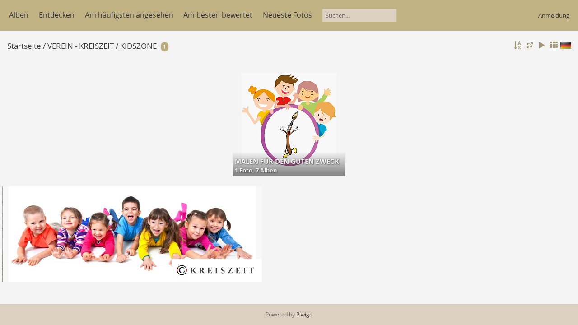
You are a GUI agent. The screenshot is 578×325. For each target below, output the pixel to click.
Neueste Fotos (287, 15)
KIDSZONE (138, 46)
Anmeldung (553, 15)
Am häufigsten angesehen (129, 15)
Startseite (24, 46)
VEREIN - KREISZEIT (80, 46)
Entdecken (57, 15)
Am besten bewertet (217, 15)
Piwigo (304, 314)
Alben (18, 15)
